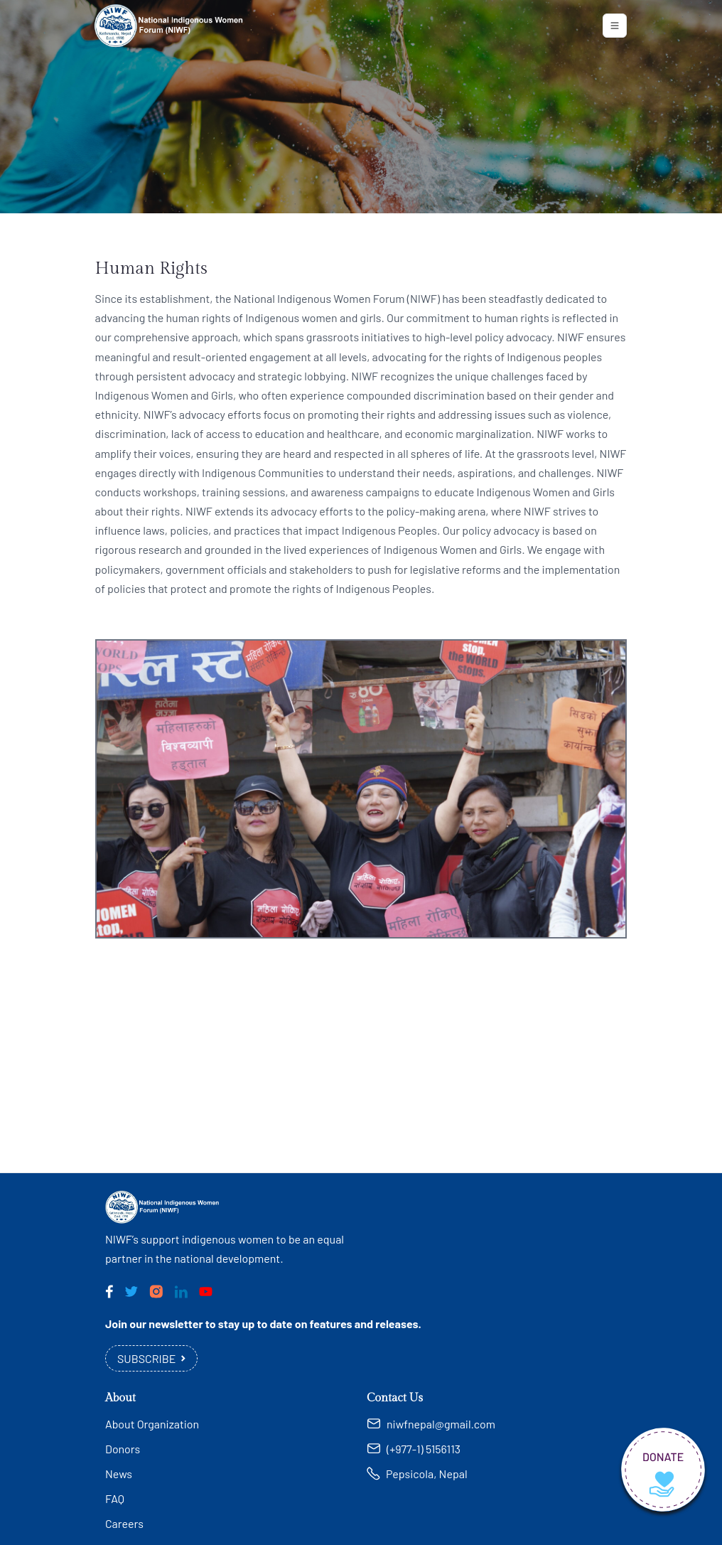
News (118, 1473)
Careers (124, 1523)
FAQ (114, 1498)
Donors (122, 1448)
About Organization (152, 1424)
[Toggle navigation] (615, 26)
